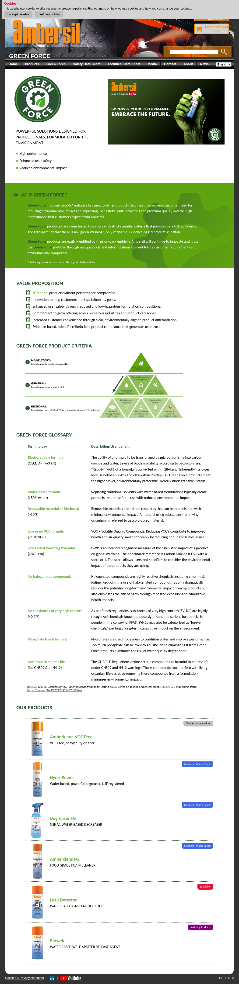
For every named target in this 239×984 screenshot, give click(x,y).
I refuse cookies (49, 14)
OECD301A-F (186, 463)
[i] (54, 463)
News (204, 64)
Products (32, 64)
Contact (170, 64)
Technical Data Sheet (124, 64)
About (188, 64)
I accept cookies (18, 14)
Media (152, 64)
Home (13, 64)
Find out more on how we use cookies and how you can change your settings (139, 8)
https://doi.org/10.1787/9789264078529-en (54, 690)
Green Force (56, 64)
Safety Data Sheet (86, 64)
